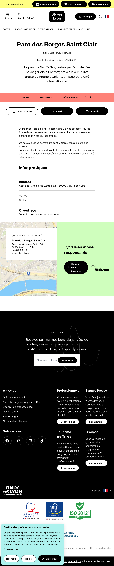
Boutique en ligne (14, 4)
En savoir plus (68, 421)
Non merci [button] (11, 558)
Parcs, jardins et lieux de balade (34, 29)
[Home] (57, 16)
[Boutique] (85, 16)
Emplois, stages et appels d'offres (22, 402)
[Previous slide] (85, 96)
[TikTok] (42, 440)
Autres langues (11, 416)
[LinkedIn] (30, 440)
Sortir (7, 29)
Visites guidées (46, 4)
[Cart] (100, 16)
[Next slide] (90, 96)
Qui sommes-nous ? (14, 397)
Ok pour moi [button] (50, 558)
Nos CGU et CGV (12, 411)
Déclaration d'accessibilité (18, 406)
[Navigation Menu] (8, 16)
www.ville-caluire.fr (21, 253)
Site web (92, 111)
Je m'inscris (67, 360)
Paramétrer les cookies (97, 561)
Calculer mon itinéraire (74, 267)
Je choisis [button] (29, 558)
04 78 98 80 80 (22, 111)
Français (101, 490)
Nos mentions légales (15, 421)
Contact (26, 97)
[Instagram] (19, 440)
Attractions (100, 4)
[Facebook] (7, 440)
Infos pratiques (71, 97)
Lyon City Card (73, 4)
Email (57, 111)
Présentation (46, 97)
